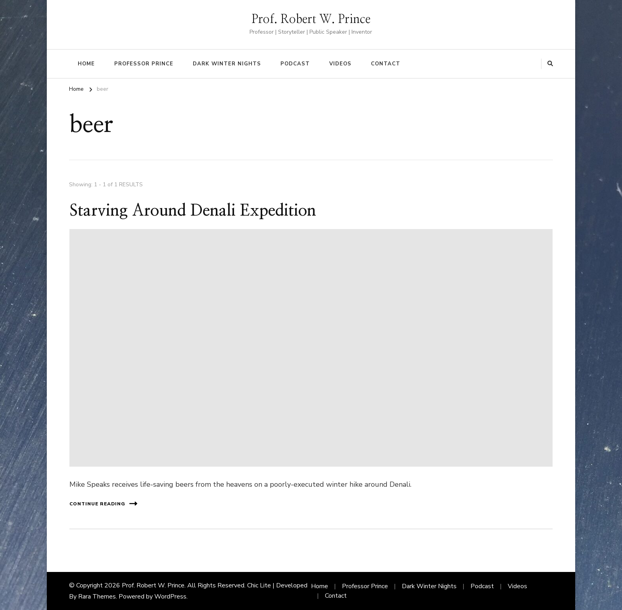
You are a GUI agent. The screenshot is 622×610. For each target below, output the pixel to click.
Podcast (295, 63)
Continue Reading (103, 503)
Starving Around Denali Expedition (192, 211)
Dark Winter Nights (227, 63)
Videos (340, 63)
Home (86, 63)
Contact (385, 63)
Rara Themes (97, 596)
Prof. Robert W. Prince (311, 19)
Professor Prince (143, 63)
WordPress (170, 596)
